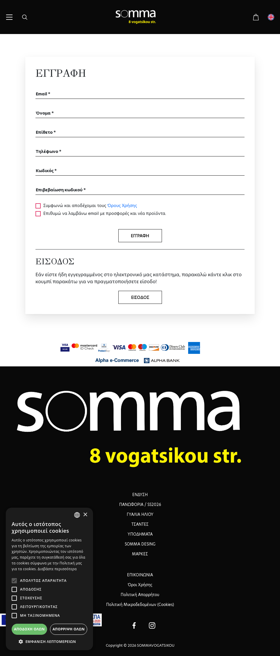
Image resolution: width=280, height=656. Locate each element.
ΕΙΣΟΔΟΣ (140, 297)
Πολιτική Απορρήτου (140, 594)
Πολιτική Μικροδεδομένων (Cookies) (140, 604)
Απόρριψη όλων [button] (69, 629)
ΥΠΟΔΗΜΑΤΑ (140, 534)
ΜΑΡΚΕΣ (140, 554)
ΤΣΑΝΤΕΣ (140, 524)
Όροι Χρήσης (140, 584)
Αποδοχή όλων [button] (29, 629)
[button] (49, 641)
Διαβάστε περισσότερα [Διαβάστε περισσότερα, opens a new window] (57, 568)
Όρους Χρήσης (122, 205)
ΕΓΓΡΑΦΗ (140, 236)
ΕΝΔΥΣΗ (140, 494)
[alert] (49, 579)
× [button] (85, 515)
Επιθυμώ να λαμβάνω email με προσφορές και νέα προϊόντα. (104, 213)
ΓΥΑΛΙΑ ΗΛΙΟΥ (140, 514)
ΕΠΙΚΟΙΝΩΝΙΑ (140, 574)
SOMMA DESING (140, 544)
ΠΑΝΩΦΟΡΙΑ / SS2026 (140, 504)
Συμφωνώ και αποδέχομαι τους (89, 205)
